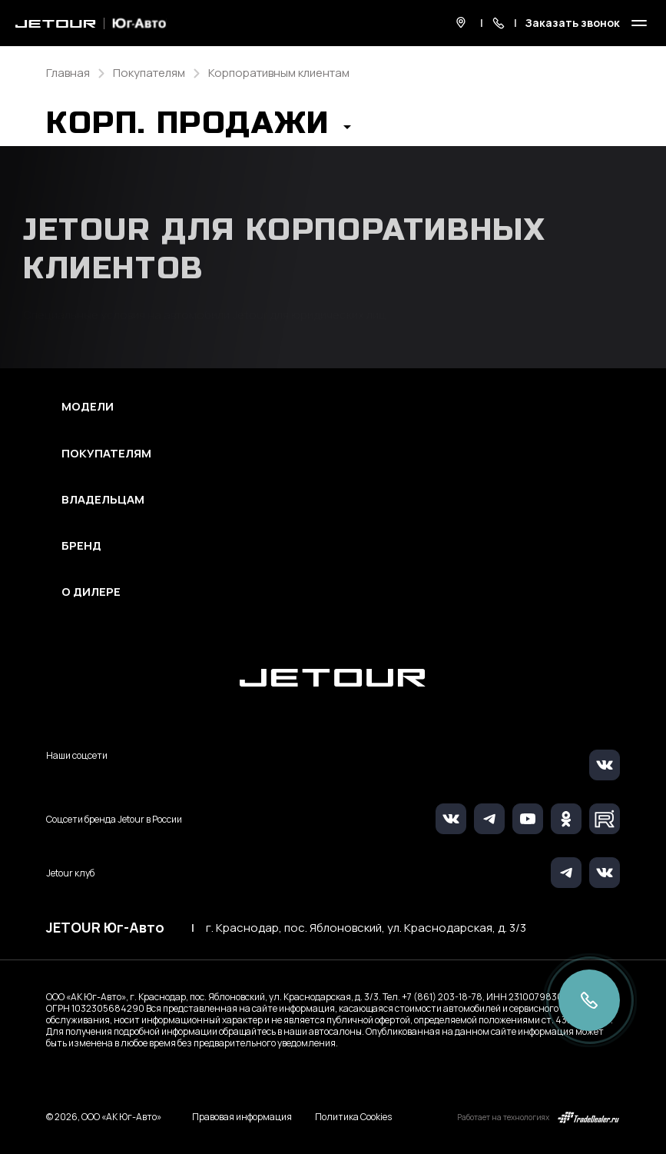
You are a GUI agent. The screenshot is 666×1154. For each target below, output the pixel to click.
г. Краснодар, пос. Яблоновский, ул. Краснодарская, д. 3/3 (366, 928)
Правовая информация (242, 1116)
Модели (87, 406)
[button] (198, 127)
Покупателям (106, 453)
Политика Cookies (353, 1117)
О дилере (91, 592)
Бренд (81, 546)
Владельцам (102, 499)
